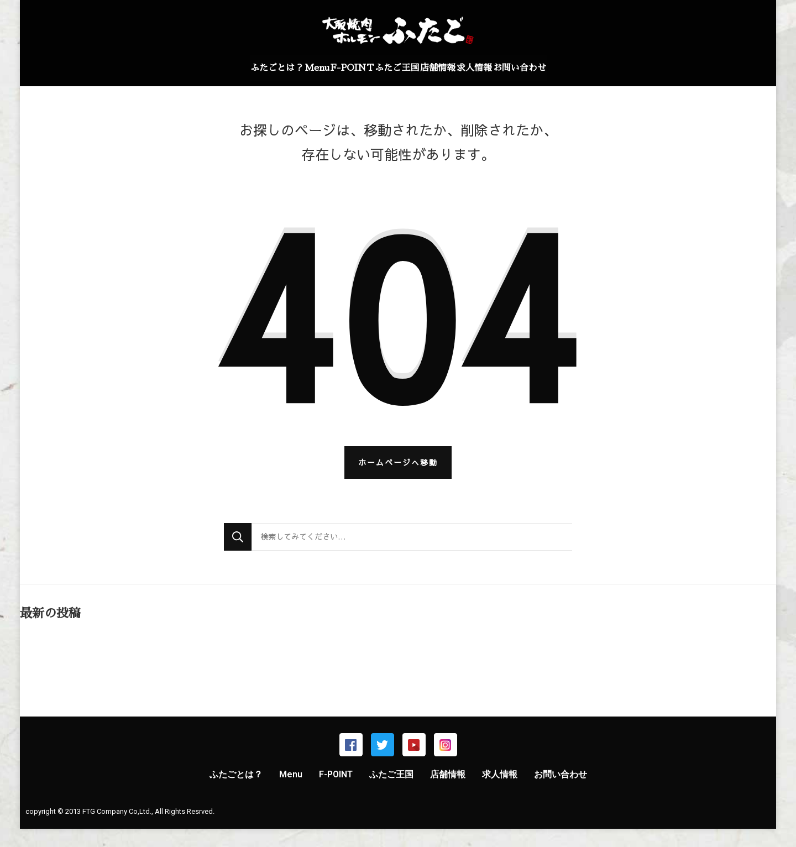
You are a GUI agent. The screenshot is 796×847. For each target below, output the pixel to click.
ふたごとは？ (230, 68)
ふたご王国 (397, 68)
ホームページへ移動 (398, 480)
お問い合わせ (566, 68)
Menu (286, 68)
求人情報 (505, 68)
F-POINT (336, 68)
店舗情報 (453, 68)
